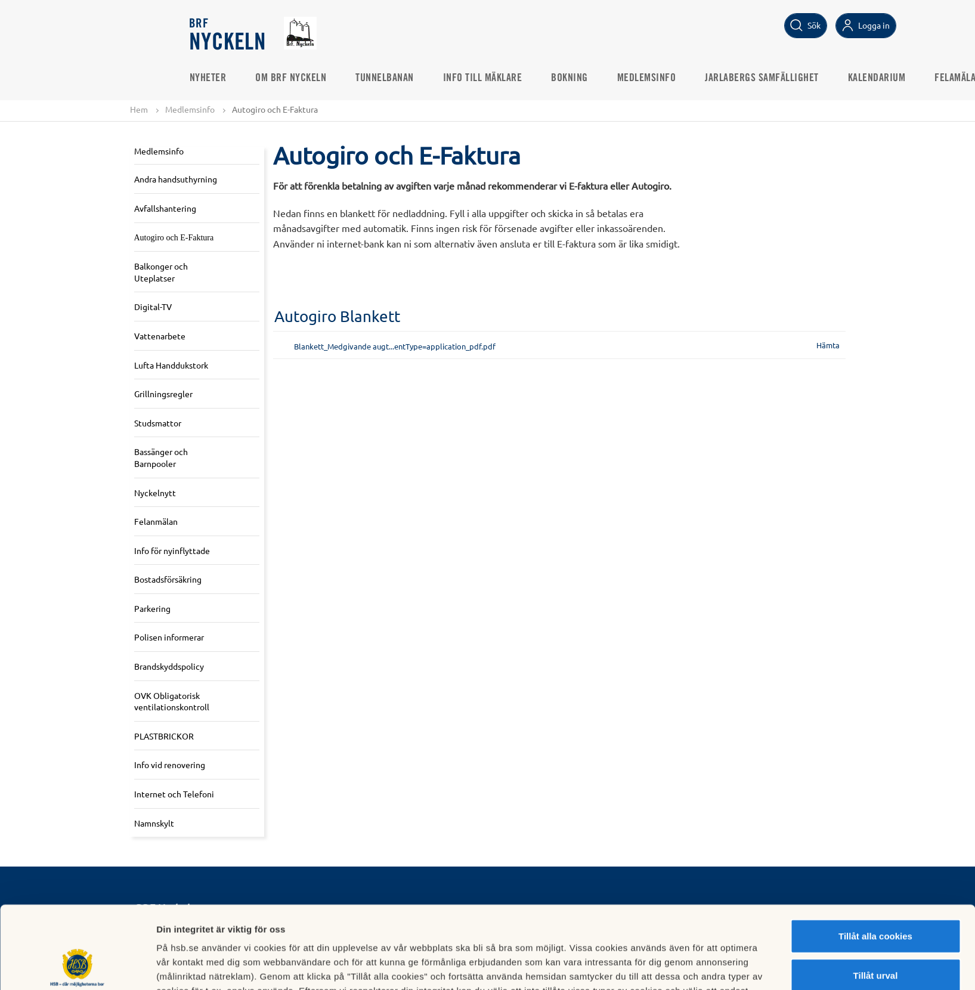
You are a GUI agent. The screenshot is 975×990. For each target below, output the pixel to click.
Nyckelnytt (155, 492)
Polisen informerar (169, 637)
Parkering (152, 608)
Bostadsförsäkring (168, 579)
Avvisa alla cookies (875, 937)
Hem (139, 109)
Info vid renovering (169, 764)
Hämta (828, 345)
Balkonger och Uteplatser (161, 272)
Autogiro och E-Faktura (174, 237)
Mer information (634, 966)
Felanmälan (156, 521)
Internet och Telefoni (174, 793)
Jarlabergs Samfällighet (762, 78)
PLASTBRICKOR (164, 736)
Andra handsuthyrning (175, 179)
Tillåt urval (875, 898)
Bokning (569, 78)
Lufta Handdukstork (171, 365)
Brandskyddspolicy (169, 666)
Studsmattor (157, 422)
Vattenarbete (159, 335)
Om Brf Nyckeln (290, 78)
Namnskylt (154, 823)
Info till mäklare (482, 78)
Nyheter (208, 78)
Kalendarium (877, 78)
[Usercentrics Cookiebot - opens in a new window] (77, 967)
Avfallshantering (165, 208)
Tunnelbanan (384, 78)
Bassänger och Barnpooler (161, 457)
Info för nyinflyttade (172, 550)
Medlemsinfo (646, 78)
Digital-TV (153, 306)
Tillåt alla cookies (875, 858)
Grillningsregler (163, 393)
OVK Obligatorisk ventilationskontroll (171, 701)
